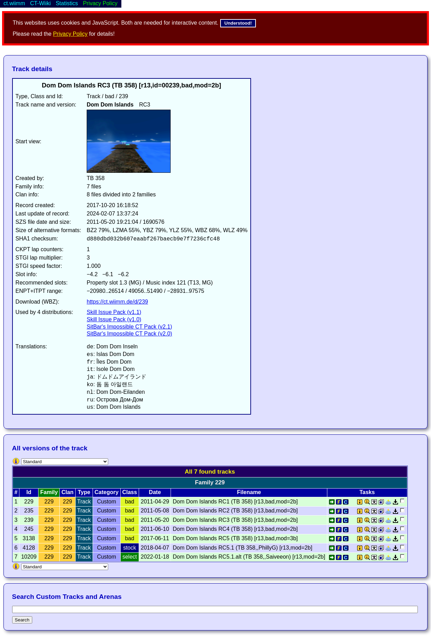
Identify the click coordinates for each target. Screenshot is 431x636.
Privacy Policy (70, 34)
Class (129, 492)
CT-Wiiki (40, 3)
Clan (67, 492)
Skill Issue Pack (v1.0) (114, 319)
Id (28, 492)
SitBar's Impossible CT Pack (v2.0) (129, 334)
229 (49, 501)
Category (107, 492)
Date (155, 492)
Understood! (238, 23)
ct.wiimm (14, 3)
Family (49, 492)
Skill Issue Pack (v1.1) (114, 312)
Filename (249, 492)
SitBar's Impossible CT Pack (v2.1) (129, 327)
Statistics (67, 3)
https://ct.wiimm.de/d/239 (117, 302)
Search (22, 619)
